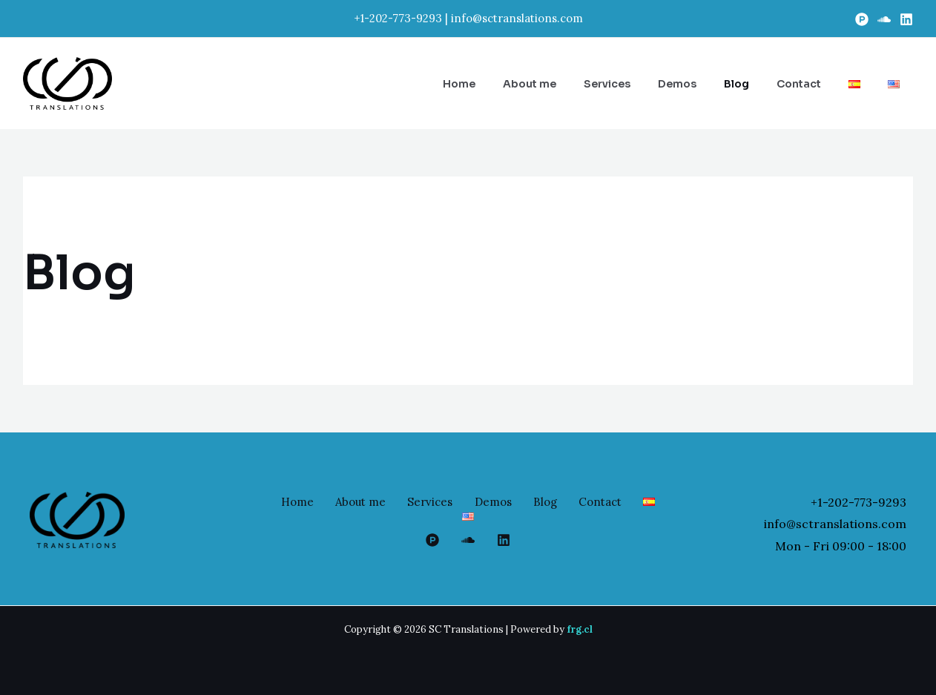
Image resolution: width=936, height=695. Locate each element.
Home (309, 502)
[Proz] (862, 19)
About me (374, 502)
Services (446, 502)
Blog (565, 502)
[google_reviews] (468, 540)
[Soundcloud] (884, 19)
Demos (511, 502)
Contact (622, 502)
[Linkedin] (906, 19)
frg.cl (580, 629)
